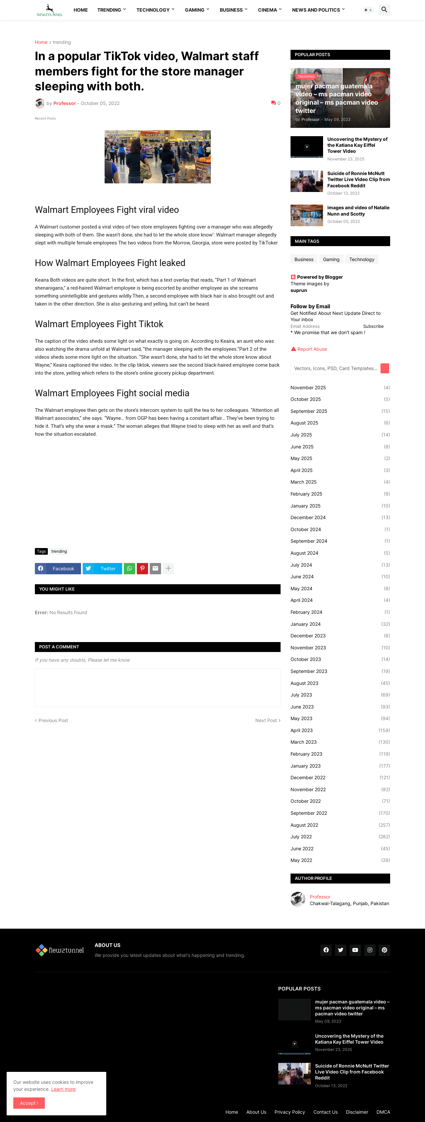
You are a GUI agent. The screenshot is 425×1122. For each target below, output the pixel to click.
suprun (299, 290)
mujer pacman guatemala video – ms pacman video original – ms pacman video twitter (352, 1007)
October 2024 (340, 529)
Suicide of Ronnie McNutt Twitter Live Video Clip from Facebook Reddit (358, 179)
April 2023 (340, 730)
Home (81, 10)
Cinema (267, 10)
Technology (153, 10)
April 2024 (340, 600)
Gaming (195, 10)
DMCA (383, 1112)
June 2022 (340, 848)
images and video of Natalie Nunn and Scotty (358, 210)
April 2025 (340, 470)
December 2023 (340, 635)
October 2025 (340, 399)
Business (231, 10)
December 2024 (340, 517)
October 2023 (340, 659)
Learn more (63, 1089)
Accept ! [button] (29, 1103)
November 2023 (340, 647)
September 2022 (340, 813)
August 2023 (340, 683)
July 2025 (340, 434)
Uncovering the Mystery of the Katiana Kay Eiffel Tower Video (357, 145)
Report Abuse (312, 349)
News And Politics (316, 10)
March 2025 (340, 482)
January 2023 (340, 766)
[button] (368, 10)
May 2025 (340, 458)
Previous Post (53, 720)
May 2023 (340, 718)
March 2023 (340, 742)
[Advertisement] (158, 493)
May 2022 (340, 860)
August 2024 (340, 553)
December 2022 (340, 777)
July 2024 (340, 565)
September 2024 (340, 541)
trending (62, 42)
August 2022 (340, 825)
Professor (320, 896)
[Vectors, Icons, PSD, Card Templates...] (336, 368)
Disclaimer (357, 1112)
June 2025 (340, 446)
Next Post (266, 720)
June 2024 (340, 576)
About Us (256, 1112)
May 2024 (340, 588)
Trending (109, 10)
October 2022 (340, 801)
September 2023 (340, 671)
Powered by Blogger (317, 277)
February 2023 (340, 754)
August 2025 (340, 423)
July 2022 (340, 836)
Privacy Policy (290, 1112)
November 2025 (340, 387)
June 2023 (340, 706)
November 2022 (340, 789)
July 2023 (340, 695)
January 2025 (340, 506)
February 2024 (340, 612)
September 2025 (340, 411)
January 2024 (340, 624)
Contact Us (325, 1112)
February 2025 (340, 494)
